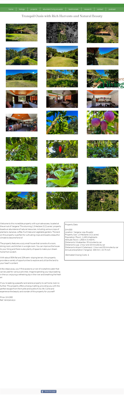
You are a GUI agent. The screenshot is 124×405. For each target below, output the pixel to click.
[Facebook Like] (70, 391)
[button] (22, 9)
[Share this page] (48, 391)
